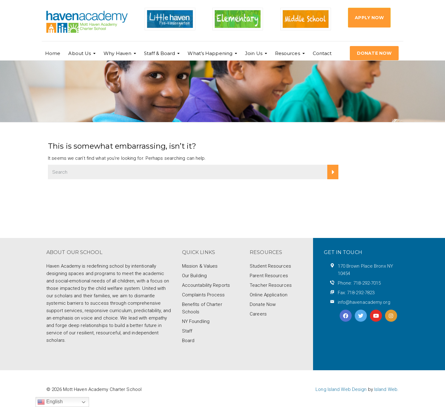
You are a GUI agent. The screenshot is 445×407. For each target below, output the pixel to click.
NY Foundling (196, 321)
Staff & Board (159, 53)
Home (52, 53)
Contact (322, 53)
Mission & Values (200, 266)
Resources (287, 53)
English (50, 402)
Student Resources (270, 266)
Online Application (268, 295)
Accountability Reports (206, 285)
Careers (258, 314)
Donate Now (263, 304)
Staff (187, 331)
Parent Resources (269, 275)
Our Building (194, 275)
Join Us (253, 53)
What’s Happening (210, 53)
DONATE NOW (374, 53)
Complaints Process (203, 295)
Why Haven (117, 53)
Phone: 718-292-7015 (359, 283)
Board (188, 340)
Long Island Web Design (341, 389)
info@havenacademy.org (364, 302)
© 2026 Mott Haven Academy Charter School (94, 389)
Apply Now (369, 17)
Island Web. (386, 389)
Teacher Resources (271, 285)
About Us (79, 53)
